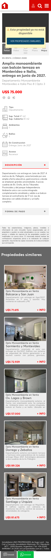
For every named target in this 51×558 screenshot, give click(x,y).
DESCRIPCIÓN (13, 165)
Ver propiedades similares (25, 41)
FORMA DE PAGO (15, 212)
